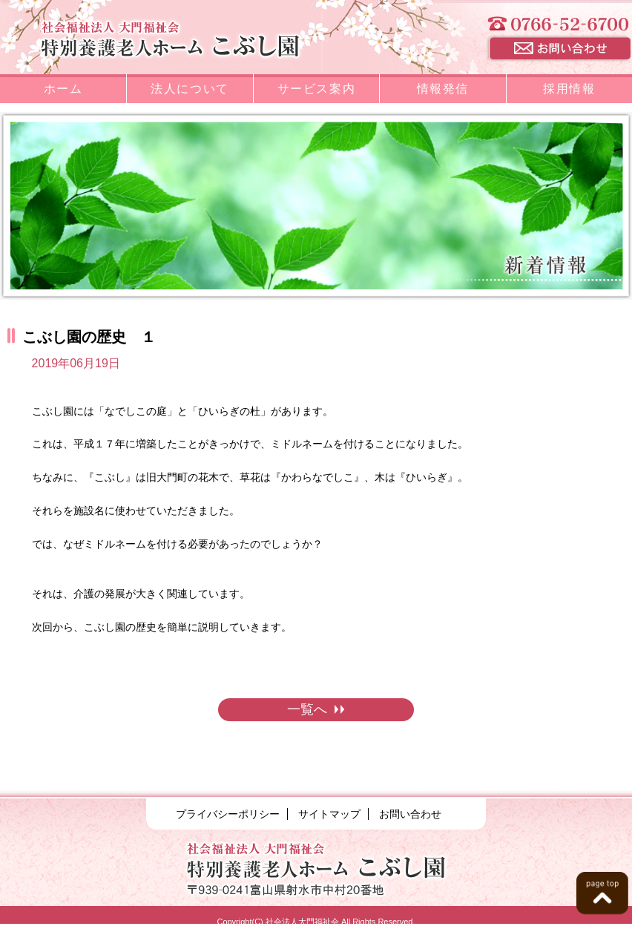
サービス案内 (316, 88)
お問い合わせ (410, 814)
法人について (190, 88)
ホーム (63, 88)
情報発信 (443, 88)
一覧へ (316, 709)
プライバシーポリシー (228, 814)
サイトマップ (329, 814)
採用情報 (569, 88)
